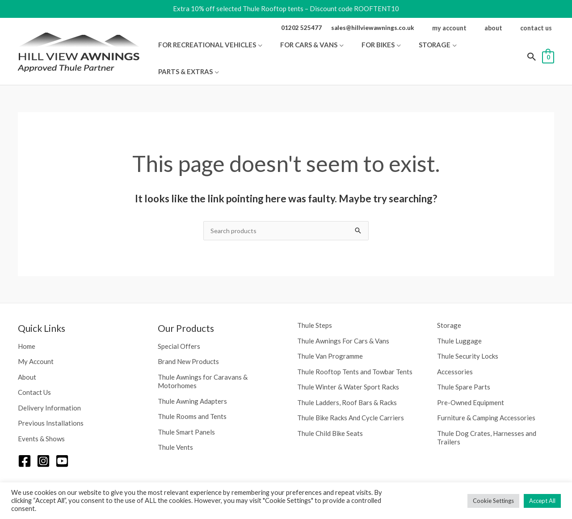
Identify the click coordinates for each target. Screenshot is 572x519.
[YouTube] (62, 440)
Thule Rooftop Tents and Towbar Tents (354, 351)
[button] (297, 46)
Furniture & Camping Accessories (486, 397)
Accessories (455, 351)
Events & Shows (41, 418)
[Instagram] (43, 440)
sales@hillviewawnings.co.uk (388, 27)
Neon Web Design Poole (405, 480)
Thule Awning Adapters (192, 381)
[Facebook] (24, 440)
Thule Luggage (459, 320)
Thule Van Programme (330, 335)
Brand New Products (188, 341)
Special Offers (179, 326)
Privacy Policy (468, 480)
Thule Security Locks (467, 335)
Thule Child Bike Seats (330, 413)
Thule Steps (314, 305)
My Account (36, 341)
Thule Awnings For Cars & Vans (343, 320)
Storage (449, 305)
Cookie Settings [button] (493, 500)
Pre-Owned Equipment (470, 382)
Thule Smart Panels (186, 411)
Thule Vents (175, 427)
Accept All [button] (542, 500)
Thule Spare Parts (463, 366)
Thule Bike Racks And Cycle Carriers (350, 397)
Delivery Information (49, 387)
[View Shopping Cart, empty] (548, 46)
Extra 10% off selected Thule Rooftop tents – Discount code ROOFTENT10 (286, 8)
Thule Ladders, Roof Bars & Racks (347, 382)
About (27, 356)
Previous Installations (51, 402)
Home (26, 326)
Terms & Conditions (525, 480)
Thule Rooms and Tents (192, 396)
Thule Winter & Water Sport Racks (348, 366)
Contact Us (34, 372)
